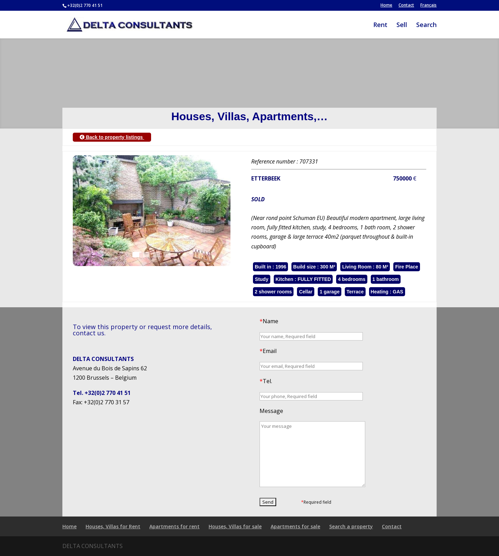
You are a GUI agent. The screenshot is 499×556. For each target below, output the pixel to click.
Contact (406, 5)
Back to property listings (112, 137)
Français (428, 5)
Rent (380, 25)
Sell (401, 25)
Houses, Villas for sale (235, 526)
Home (386, 5)
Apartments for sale (295, 526)
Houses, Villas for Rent (113, 526)
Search (426, 25)
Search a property (351, 526)
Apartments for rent (174, 526)
